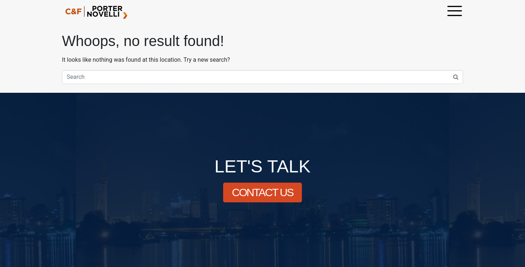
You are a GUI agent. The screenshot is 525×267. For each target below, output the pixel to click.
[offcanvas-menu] (454, 12)
